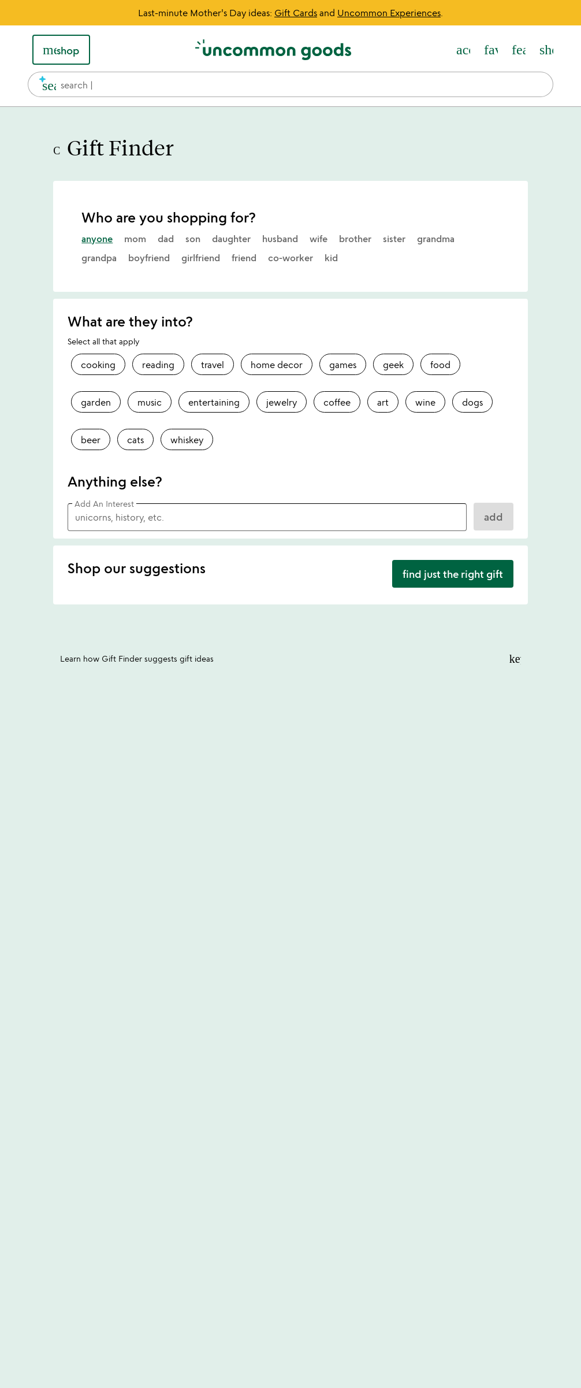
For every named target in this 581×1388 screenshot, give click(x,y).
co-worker (290, 258)
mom (135, 238)
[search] (44, 84)
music (149, 402)
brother (355, 238)
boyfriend (149, 258)
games (342, 364)
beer (90, 440)
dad (166, 238)
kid (331, 258)
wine (425, 402)
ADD (493, 516)
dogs (472, 402)
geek (393, 364)
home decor (277, 364)
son (192, 238)
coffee (337, 402)
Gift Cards (295, 12)
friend (244, 258)
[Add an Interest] (267, 517)
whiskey (186, 440)
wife (318, 238)
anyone (97, 238)
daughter (231, 238)
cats (135, 440)
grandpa (99, 258)
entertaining (214, 402)
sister (394, 238)
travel (212, 364)
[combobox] (290, 84)
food (440, 364)
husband (280, 238)
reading (158, 364)
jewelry (281, 402)
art (383, 402)
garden (96, 402)
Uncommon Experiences (389, 12)
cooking (98, 364)
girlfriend (200, 258)
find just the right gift (453, 573)
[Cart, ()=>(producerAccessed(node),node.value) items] (546, 50)
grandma (436, 238)
